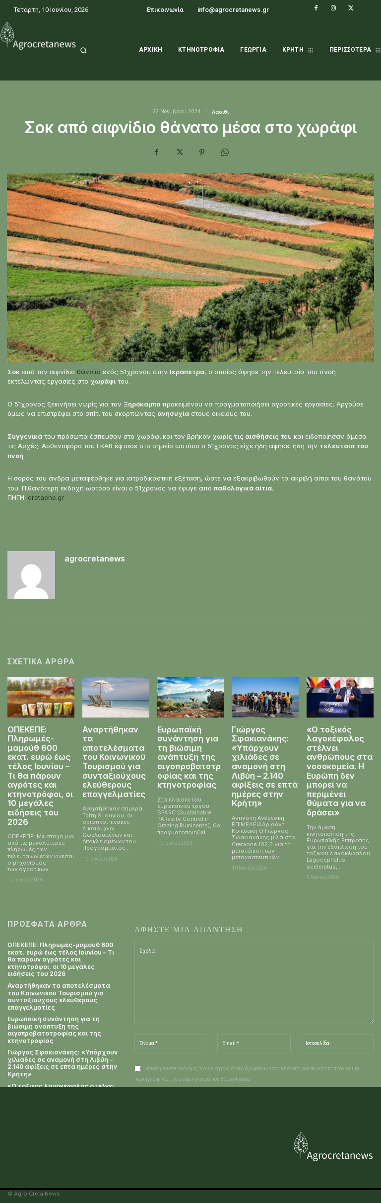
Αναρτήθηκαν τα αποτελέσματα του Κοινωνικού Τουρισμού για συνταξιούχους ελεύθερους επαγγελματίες (113, 759)
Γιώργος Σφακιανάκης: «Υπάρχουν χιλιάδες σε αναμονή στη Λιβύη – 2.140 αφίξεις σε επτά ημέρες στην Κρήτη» (264, 764)
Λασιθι (220, 111)
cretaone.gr (46, 497)
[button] (95, 50)
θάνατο (89, 372)
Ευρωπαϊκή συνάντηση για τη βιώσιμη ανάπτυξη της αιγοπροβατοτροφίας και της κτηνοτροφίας (189, 755)
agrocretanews (94, 559)
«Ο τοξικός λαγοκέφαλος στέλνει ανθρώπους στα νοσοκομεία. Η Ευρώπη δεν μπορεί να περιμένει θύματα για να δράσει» (339, 768)
